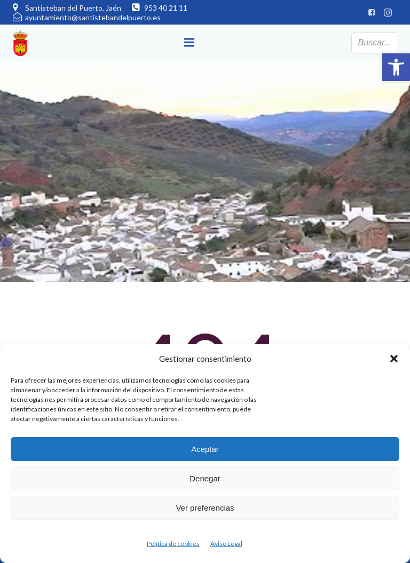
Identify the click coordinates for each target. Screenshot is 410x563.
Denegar (205, 478)
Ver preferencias (205, 507)
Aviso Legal (226, 544)
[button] (396, 67)
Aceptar (205, 449)
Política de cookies (173, 544)
